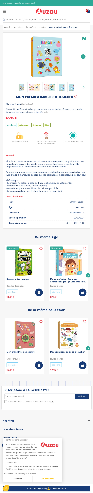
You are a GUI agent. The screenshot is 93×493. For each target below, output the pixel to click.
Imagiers (42, 27)
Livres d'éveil (31, 27)
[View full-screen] (84, 38)
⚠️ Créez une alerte (46, 488)
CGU (52, 401)
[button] (6, 488)
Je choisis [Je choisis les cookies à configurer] (17, 479)
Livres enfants (18, 27)
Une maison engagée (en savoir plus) (19, 3)
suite (46, 112)
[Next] (83, 56)
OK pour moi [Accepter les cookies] (48, 479)
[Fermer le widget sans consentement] (34, 440)
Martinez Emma (13, 104)
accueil (7, 27)
